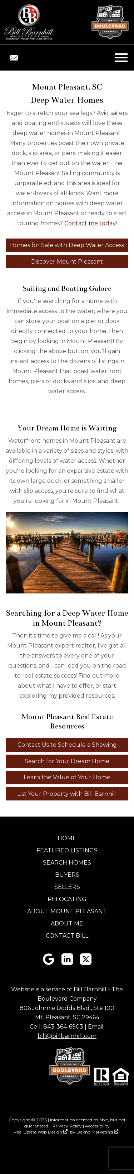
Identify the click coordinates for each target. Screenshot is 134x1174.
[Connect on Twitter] (85, 962)
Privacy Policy (67, 1126)
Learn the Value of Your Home (67, 777)
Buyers (67, 874)
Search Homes (67, 862)
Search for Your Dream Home (67, 761)
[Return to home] (29, 22)
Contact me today (90, 223)
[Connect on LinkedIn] (67, 962)
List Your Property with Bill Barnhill (67, 793)
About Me (67, 923)
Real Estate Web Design (41, 1132)
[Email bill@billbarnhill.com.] (14, 57)
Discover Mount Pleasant (67, 261)
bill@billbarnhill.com (67, 1036)
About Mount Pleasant (67, 911)
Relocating (67, 899)
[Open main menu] (121, 57)
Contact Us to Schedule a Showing (67, 744)
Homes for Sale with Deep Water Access (67, 245)
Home (67, 838)
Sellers (67, 887)
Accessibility (97, 1126)
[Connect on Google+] (48, 962)
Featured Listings (67, 850)
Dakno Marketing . (97, 1132)
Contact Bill (67, 935)
